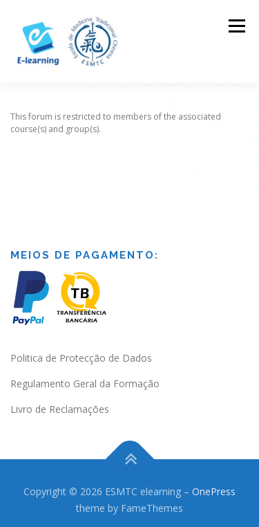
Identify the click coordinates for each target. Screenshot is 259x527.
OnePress (214, 484)
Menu (235, 26)
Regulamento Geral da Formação (85, 376)
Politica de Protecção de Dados (81, 351)
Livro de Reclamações (59, 401)
